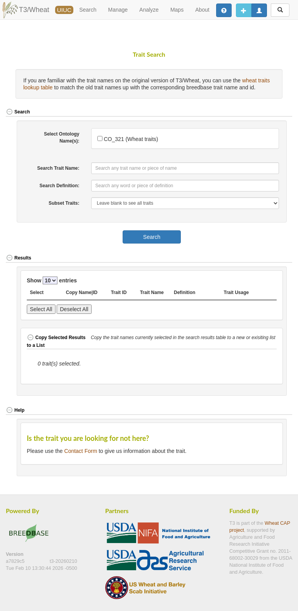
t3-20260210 (63, 561)
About (202, 10)
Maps (177, 10)
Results (18, 258)
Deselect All (74, 309)
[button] (277, 112)
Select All (41, 309)
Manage (118, 10)
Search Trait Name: (58, 168)
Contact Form (80, 451)
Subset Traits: (64, 203)
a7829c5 (16, 561)
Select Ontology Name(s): (61, 137)
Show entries (52, 280)
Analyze (149, 10)
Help (15, 410)
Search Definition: (60, 185)
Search (87, 10)
